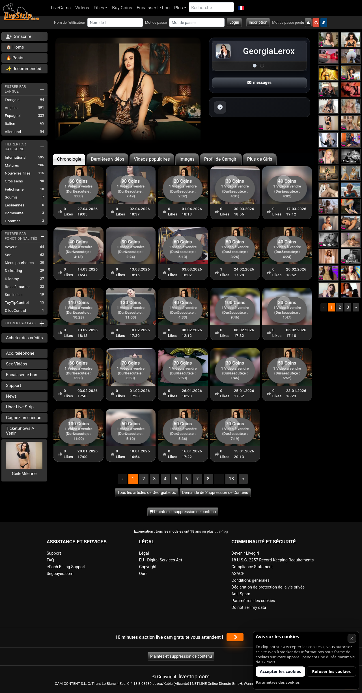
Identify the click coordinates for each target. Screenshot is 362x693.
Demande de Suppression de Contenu (215, 492)
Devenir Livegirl (245, 553)
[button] (241, 8)
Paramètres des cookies (253, 600)
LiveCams (61, 7)
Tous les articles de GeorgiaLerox (146, 492)
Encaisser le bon (153, 7)
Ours (143, 573)
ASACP (237, 573)
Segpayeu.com (60, 573)
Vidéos (82, 7)
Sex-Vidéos (16, 364)
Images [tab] (187, 159)
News (11, 396)
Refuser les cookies (331, 671)
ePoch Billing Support (66, 567)
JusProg (221, 531)
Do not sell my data (248, 607)
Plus (178, 7)
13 (231, 478)
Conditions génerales (250, 580)
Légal (144, 553)
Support (13, 385)
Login (234, 22)
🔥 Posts (14, 57)
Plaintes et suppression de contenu (181, 656)
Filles (99, 7)
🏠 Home (15, 47)
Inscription (258, 22)
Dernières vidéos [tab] (107, 159)
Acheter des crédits (24, 337)
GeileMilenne (24, 473)
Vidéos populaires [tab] (152, 159)
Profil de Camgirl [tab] (221, 159)
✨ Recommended (23, 68)
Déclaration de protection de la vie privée (268, 587)
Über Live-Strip (20, 406)
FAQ (50, 560)
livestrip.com (194, 676)
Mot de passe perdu (288, 22)
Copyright (147, 567)
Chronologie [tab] (69, 159)
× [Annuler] (351, 638)
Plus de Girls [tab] (259, 159)
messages (259, 82)
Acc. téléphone (20, 353)
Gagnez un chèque (23, 417)
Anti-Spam (240, 594)
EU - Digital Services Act (160, 560)
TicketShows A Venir (20, 431)
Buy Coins (122, 7)
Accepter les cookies (280, 671)
